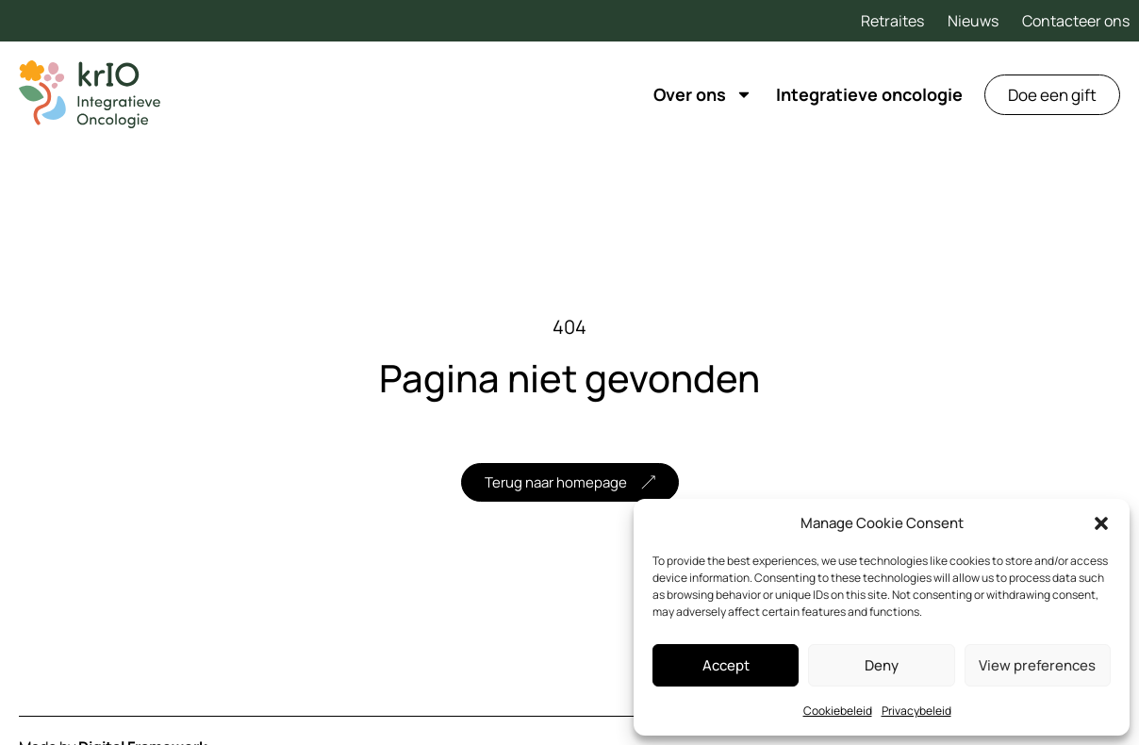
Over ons (702, 94)
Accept (726, 665)
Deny (882, 665)
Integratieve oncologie (869, 94)
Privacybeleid (916, 711)
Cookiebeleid (837, 711)
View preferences (1037, 665)
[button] (1101, 523)
